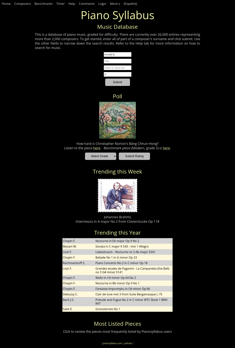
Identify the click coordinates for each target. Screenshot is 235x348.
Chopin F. (69, 241)
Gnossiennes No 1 (107, 309)
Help (71, 3)
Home (6, 3)
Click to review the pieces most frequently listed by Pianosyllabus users (117, 331)
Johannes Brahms (117, 217)
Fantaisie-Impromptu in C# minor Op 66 (122, 289)
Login (102, 3)
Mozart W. (70, 246)
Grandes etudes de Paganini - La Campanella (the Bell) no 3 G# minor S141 (132, 270)
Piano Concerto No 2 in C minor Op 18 (121, 263)
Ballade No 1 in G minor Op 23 (116, 257)
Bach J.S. (68, 300)
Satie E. (68, 309)
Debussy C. (70, 294)
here (96, 148)
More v (115, 3)
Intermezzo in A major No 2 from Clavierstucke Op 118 (117, 221)
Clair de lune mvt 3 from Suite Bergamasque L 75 (128, 294)
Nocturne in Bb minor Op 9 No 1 (117, 283)
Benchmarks (44, 3)
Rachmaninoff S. (74, 263)
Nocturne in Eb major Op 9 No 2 (117, 241)
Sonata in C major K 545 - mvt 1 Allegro (122, 246)
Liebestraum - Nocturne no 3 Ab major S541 (125, 252)
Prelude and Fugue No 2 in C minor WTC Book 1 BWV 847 (131, 301)
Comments (87, 3)
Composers (22, 3)
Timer (60, 3)
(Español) (130, 3)
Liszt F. (67, 252)
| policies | (128, 343)
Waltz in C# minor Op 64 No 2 (115, 278)
